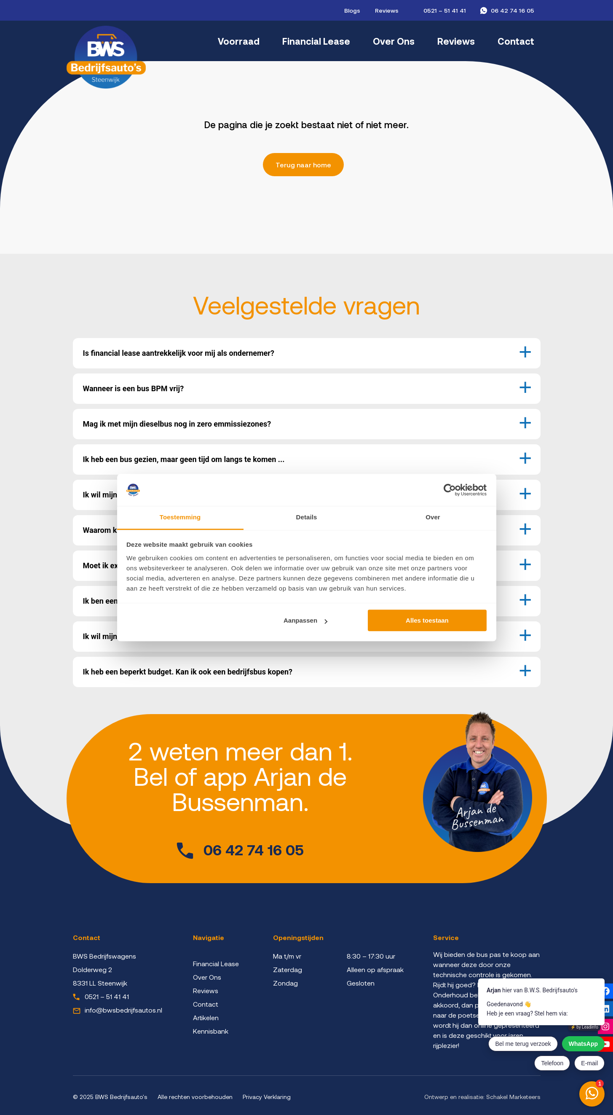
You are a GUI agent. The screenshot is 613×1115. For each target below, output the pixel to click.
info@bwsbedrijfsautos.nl (123, 1010)
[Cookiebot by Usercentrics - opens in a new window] (450, 490)
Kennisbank (210, 1031)
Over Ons (394, 40)
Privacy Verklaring (267, 1096)
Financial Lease (316, 40)
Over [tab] (433, 517)
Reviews (387, 10)
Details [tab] (306, 517)
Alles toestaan (427, 620)
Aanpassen (305, 620)
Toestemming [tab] (180, 517)
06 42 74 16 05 (512, 10)
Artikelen (206, 1017)
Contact (516, 40)
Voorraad (239, 40)
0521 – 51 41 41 (444, 10)
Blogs (352, 10)
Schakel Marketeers (513, 1096)
